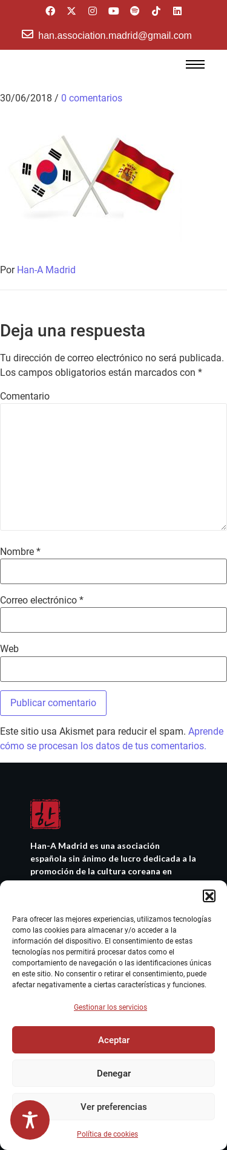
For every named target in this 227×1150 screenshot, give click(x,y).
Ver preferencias (114, 1106)
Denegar (114, 1073)
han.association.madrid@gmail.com (115, 35)
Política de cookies (107, 1134)
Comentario (25, 396)
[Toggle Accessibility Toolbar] (30, 1120)
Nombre (20, 552)
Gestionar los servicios (110, 1007)
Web (9, 649)
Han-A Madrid (46, 270)
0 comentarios (91, 98)
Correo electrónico (42, 600)
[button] (209, 896)
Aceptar (114, 1040)
